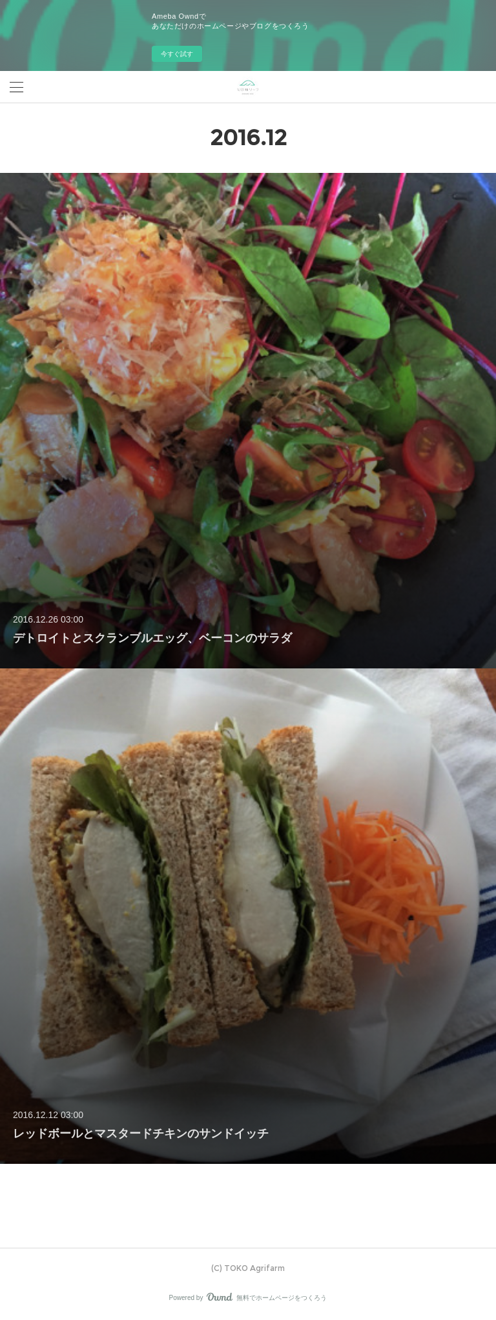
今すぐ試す (177, 53)
